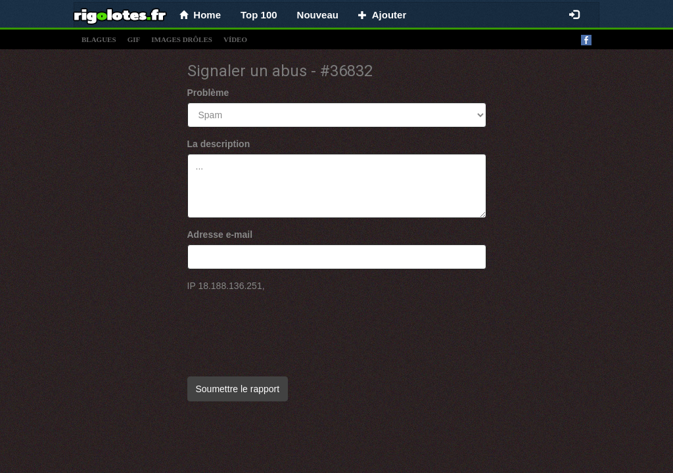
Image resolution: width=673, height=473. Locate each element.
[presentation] (287, 327)
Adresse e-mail (220, 234)
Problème (208, 92)
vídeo (235, 39)
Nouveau (317, 14)
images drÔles (181, 39)
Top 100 (259, 14)
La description (218, 144)
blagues (98, 39)
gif (134, 39)
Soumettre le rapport (238, 389)
